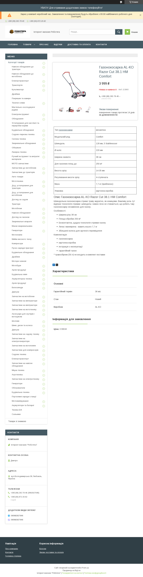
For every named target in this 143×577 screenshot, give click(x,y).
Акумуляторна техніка (22, 279)
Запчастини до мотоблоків (24, 168)
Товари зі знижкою (17, 421)
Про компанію (11, 549)
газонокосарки (66, 130)
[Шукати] (118, 32)
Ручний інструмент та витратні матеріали (25, 157)
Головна (13, 44)
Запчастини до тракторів (23, 172)
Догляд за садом (20, 199)
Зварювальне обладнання (24, 143)
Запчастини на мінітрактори (24, 301)
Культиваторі (18, 89)
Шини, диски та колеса (22, 325)
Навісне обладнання (21, 213)
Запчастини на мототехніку (24, 309)
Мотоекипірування (20, 401)
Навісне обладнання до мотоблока (23, 75)
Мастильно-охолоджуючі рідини (23, 108)
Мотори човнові (19, 261)
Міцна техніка (18, 370)
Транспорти (17, 85)
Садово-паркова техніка (23, 134)
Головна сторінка (13, 556)
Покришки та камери (21, 98)
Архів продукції (19, 270)
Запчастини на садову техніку (25, 334)
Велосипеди (17, 287)
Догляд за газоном (20, 217)
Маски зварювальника (22, 226)
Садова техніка (19, 354)
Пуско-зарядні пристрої (23, 248)
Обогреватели (18, 388)
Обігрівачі (16, 148)
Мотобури (16, 265)
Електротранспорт (20, 81)
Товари (27, 44)
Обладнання (17, 119)
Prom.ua (85, 568)
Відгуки (58, 44)
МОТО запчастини (20, 163)
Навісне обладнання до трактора (23, 68)
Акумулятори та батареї (23, 405)
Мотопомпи (17, 235)
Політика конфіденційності (95, 573)
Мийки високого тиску (22, 239)
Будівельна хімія (19, 274)
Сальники (16, 414)
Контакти (101, 44)
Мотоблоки (17, 208)
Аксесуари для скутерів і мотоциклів (23, 315)
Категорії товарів (16, 62)
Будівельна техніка (20, 392)
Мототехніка (17, 181)
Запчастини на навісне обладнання (22, 364)
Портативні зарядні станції (24, 396)
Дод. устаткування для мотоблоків (22, 193)
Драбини (16, 94)
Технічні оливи (18, 103)
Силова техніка (19, 139)
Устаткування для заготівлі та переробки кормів (25, 124)
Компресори (17, 243)
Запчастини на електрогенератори (20, 339)
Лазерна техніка (19, 152)
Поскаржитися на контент (72, 573)
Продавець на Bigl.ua (71, 570)
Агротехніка (17, 374)
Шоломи (15, 321)
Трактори (16, 204)
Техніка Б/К (17, 410)
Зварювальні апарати (22, 221)
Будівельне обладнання (23, 130)
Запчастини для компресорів (25, 350)
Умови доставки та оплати (51, 552)
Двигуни (15, 292)
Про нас (44, 44)
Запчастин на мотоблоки (23, 296)
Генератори (17, 230)
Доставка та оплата (79, 44)
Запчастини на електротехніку (25, 379)
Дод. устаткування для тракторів (22, 186)
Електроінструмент (20, 114)
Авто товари (17, 177)
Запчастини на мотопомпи (24, 346)
